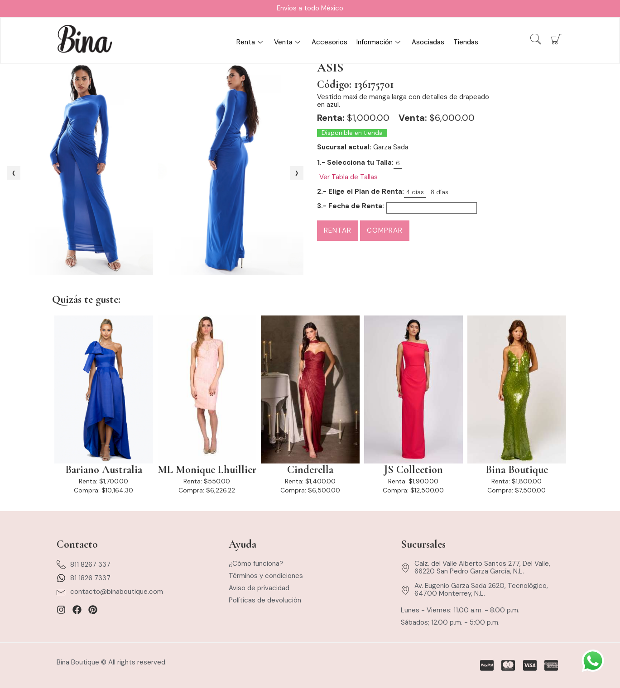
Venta (288, 42)
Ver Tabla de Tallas (348, 177)
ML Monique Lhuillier (207, 469)
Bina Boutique (516, 469)
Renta (250, 42)
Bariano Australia (103, 469)
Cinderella (310, 469)
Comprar (385, 230)
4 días (415, 192)
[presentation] (13, 173)
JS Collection (413, 469)
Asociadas (428, 42)
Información (379, 42)
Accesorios (329, 42)
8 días (439, 192)
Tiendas (465, 42)
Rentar (337, 230)
